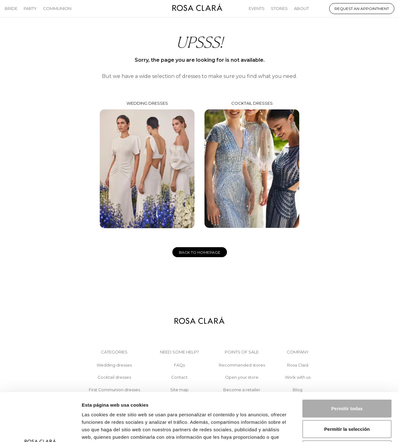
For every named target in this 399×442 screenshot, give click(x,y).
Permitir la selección (347, 380)
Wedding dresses (147, 164)
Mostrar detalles (337, 429)
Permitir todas (347, 360)
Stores (279, 8)
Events (257, 8)
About (301, 8)
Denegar (347, 401)
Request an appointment (361, 8)
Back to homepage (199, 252)
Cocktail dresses (251, 164)
